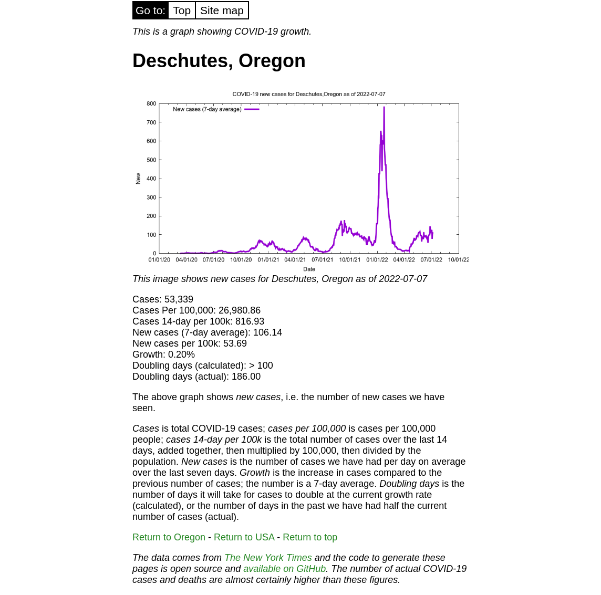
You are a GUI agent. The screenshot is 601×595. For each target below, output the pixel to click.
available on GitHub (284, 568)
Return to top (310, 537)
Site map (222, 10)
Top (182, 10)
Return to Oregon (168, 537)
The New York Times (268, 557)
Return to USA (244, 537)
